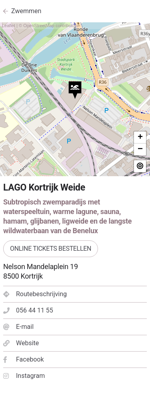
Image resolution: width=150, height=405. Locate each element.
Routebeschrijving (35, 294)
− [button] (140, 149)
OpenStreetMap (38, 25)
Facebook (23, 359)
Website (21, 343)
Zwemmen (26, 11)
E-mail (18, 326)
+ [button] (140, 138)
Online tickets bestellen (50, 248)
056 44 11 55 (28, 310)
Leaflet (8, 25)
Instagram (24, 375)
